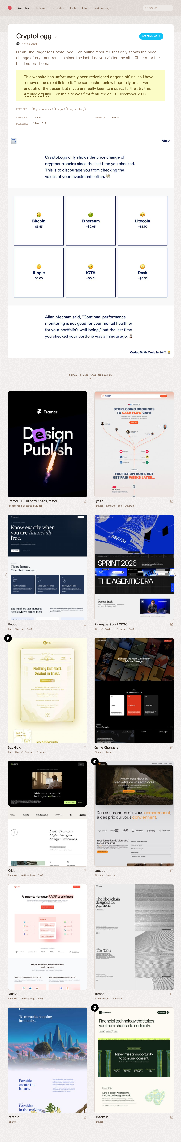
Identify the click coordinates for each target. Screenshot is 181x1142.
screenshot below (97, 82)
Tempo (99, 994)
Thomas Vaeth (29, 43)
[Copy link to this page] (57, 36)
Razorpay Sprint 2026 (110, 624)
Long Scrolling (75, 109)
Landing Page (114, 506)
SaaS (29, 629)
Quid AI (13, 994)
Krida (11, 870)
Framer (8, 638)
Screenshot (151, 36)
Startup (129, 506)
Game (108, 752)
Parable (13, 1117)
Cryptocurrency (42, 109)
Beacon (13, 624)
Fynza (98, 501)
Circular (114, 117)
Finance (36, 117)
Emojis (59, 109)
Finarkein (101, 1117)
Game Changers (106, 747)
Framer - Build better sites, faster (33, 501)
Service (110, 875)
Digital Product (104, 629)
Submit (90, 378)
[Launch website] (171, 502)
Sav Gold (14, 747)
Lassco (99, 870)
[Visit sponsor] (85, 502)
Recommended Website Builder (25, 506)
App (9, 629)
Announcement (102, 999)
